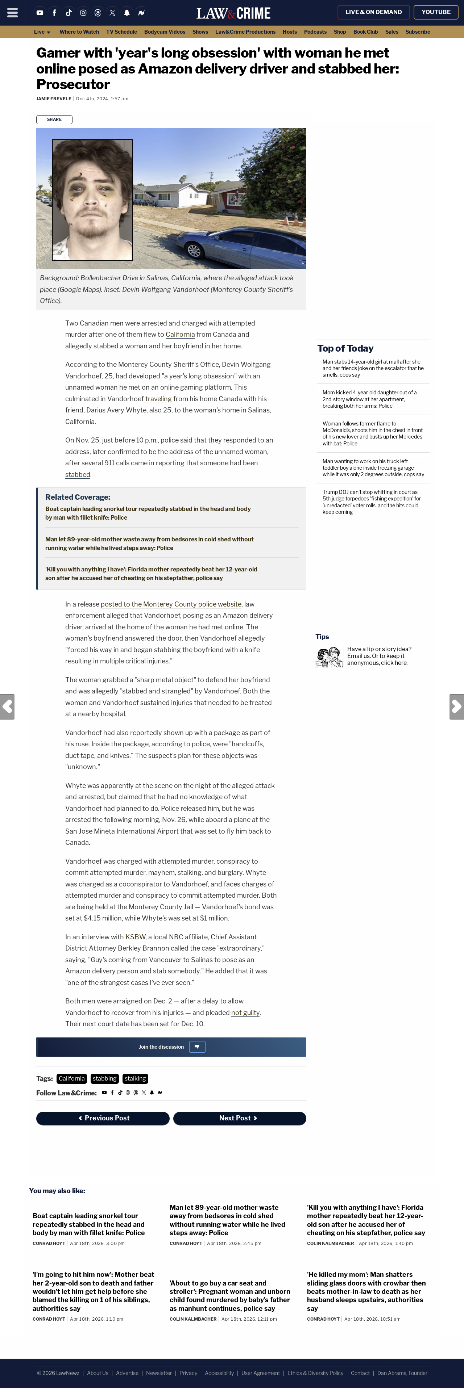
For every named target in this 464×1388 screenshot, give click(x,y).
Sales (391, 32)
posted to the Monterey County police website (171, 604)
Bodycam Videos (164, 32)
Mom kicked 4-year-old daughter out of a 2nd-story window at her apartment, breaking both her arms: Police (370, 398)
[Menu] (12, 12)
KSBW (135, 937)
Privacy (188, 1373)
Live (42, 32)
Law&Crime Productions (245, 32)
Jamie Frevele (53, 98)
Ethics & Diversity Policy (315, 1373)
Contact (360, 1373)
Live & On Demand (373, 12)
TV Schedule (121, 32)
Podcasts (315, 32)
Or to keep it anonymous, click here (377, 659)
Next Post (457, 707)
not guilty (245, 1012)
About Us (97, 1373)
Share (54, 119)
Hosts (290, 32)
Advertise (127, 1373)
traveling (158, 399)
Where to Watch (79, 32)
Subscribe (418, 32)
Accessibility (219, 1373)
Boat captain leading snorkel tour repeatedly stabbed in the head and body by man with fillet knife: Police (89, 1224)
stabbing (105, 1078)
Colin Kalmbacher (330, 1243)
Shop (340, 32)
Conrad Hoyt (49, 1243)
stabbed (77, 474)
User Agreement (260, 1373)
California (180, 334)
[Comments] (37, 108)
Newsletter (159, 1373)
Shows (200, 32)
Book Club (365, 32)
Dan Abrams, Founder (402, 1373)
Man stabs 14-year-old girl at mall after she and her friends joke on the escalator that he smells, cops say (373, 368)
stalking (135, 1078)
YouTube (436, 12)
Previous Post (7, 707)
